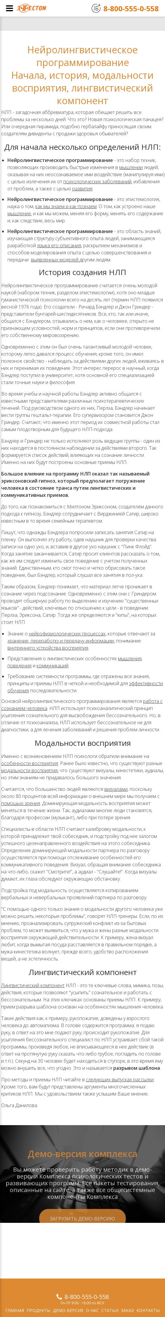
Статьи (109, 1310)
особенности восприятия (29, 763)
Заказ (127, 1310)
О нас (92, 1310)
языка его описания (59, 245)
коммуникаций (52, 665)
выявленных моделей (55, 259)
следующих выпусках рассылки (120, 1079)
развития (82, 188)
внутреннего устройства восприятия (47, 648)
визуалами (116, 789)
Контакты (148, 1310)
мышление (19, 213)
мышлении (131, 167)
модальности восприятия (29, 770)
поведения (19, 665)
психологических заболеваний (97, 181)
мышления (130, 658)
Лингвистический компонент (33, 985)
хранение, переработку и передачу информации (60, 640)
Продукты (38, 1310)
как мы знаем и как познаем (66, 206)
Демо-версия (68, 1310)
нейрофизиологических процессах (67, 633)
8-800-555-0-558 (87, 1297)
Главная (14, 1310)
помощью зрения (20, 803)
